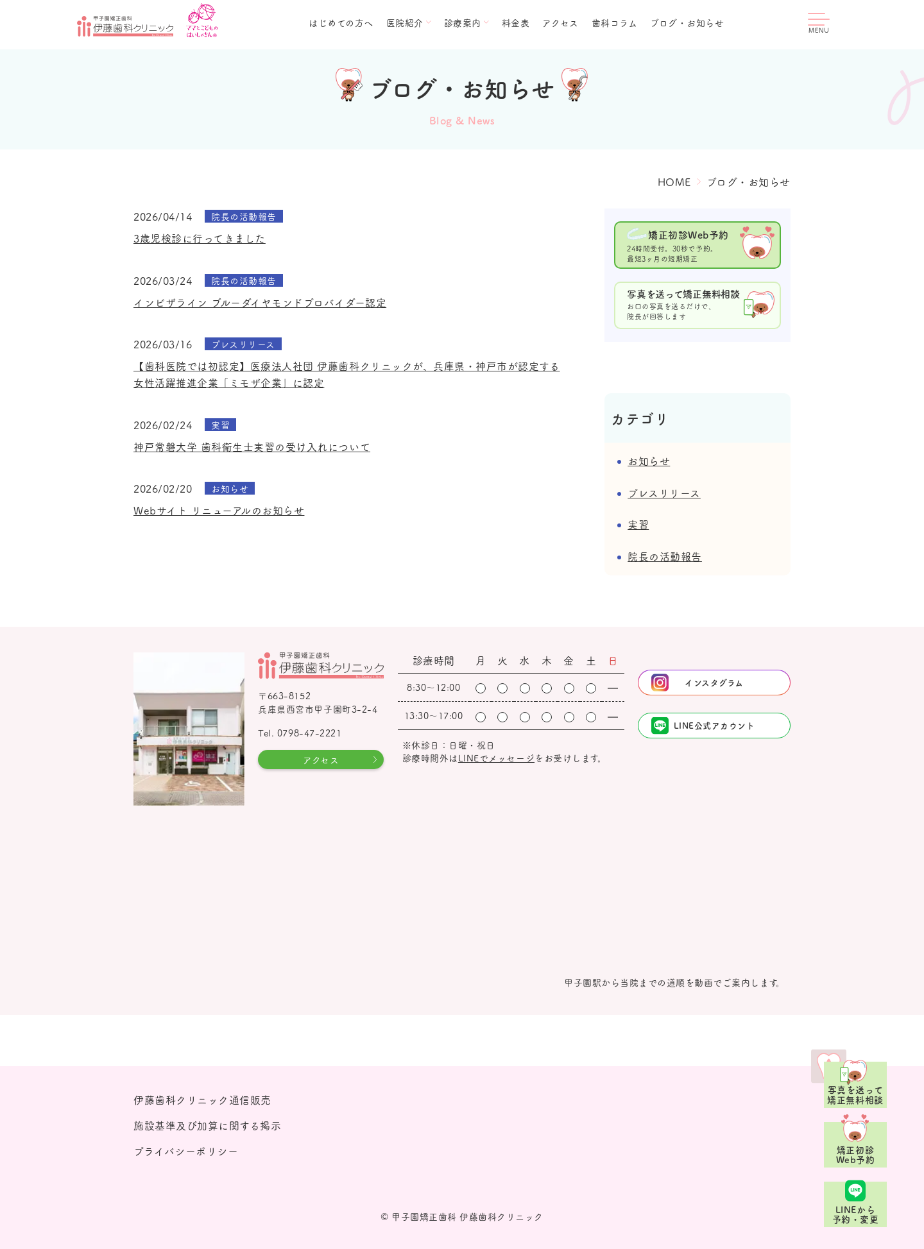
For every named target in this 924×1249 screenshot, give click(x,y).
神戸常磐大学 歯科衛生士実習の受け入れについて (251, 446)
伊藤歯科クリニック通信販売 (202, 1099)
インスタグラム (714, 682)
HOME (674, 181)
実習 (638, 524)
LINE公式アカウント (714, 725)
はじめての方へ (341, 22)
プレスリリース (664, 493)
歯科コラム (615, 22)
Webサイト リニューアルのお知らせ (218, 510)
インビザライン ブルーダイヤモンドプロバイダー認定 (259, 302)
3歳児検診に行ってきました (199, 238)
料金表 (516, 22)
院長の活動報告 (665, 556)
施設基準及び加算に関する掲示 (207, 1125)
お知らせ (649, 461)
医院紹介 (405, 22)
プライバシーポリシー (185, 1151)
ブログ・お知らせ (687, 22)
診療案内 (462, 22)
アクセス (560, 22)
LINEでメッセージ (496, 757)
